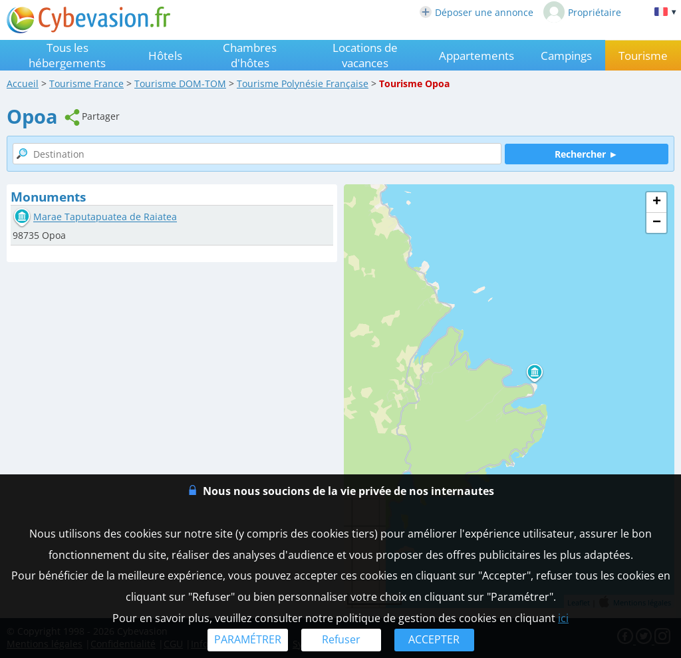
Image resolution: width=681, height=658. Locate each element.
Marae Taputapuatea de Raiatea (105, 217)
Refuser (341, 639)
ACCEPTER (434, 639)
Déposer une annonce (476, 12)
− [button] (656, 223)
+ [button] (656, 202)
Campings (566, 55)
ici (563, 618)
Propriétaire (582, 12)
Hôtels (165, 55)
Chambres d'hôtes (250, 55)
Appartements (476, 55)
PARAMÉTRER (247, 639)
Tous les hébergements (67, 55)
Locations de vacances (365, 55)
